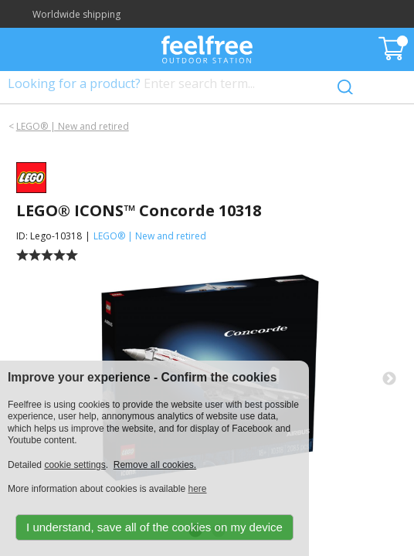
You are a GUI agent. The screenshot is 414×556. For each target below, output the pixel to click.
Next (389, 379)
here (197, 488)
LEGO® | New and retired (72, 126)
